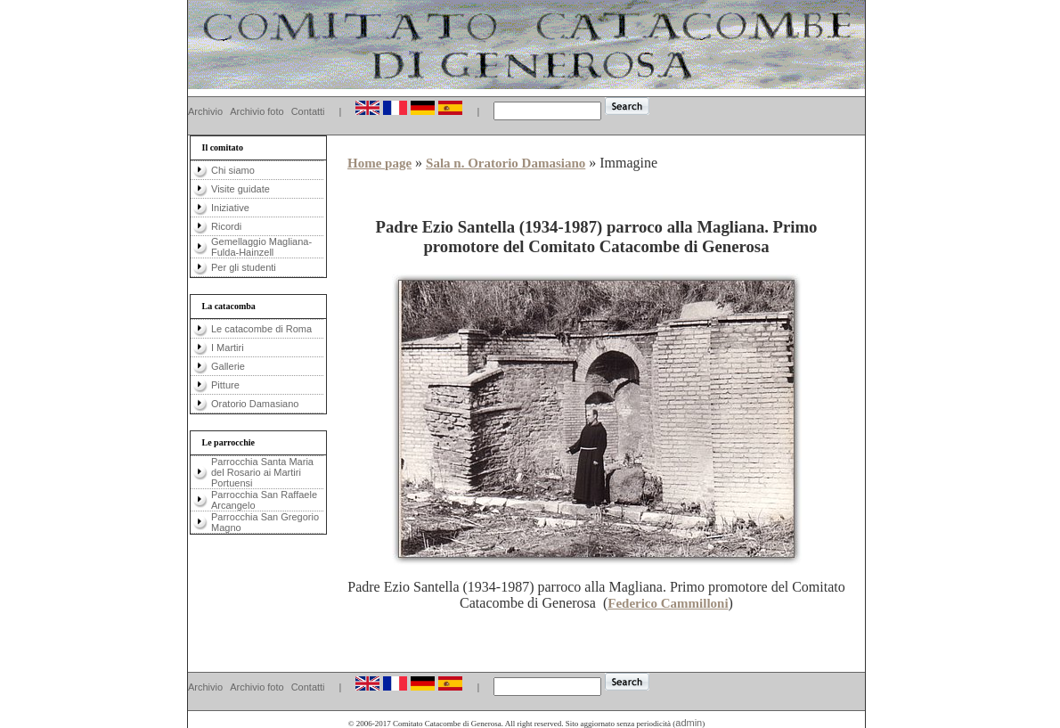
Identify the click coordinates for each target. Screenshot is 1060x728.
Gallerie (228, 366)
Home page (379, 163)
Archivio (205, 111)
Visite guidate (240, 189)
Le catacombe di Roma (261, 328)
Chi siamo (233, 170)
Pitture (225, 385)
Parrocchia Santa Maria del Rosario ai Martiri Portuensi (262, 472)
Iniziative (230, 207)
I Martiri (227, 347)
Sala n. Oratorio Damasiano (505, 163)
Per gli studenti (243, 267)
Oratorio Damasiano (254, 403)
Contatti (308, 111)
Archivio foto (257, 111)
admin (688, 722)
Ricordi (226, 226)
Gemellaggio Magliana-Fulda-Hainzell (261, 247)
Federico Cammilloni (667, 603)
